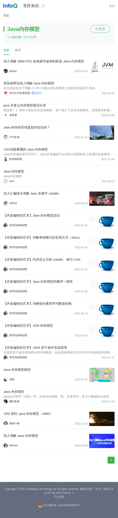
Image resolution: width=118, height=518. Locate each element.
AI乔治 (13, 203)
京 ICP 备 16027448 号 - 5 (59, 492)
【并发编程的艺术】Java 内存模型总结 (31, 215)
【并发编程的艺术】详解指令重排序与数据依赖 (37, 303)
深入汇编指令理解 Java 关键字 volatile (31, 193)
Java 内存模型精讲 (17, 369)
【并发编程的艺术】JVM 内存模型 (28, 325)
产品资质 (59, 496)
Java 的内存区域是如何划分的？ (26, 127)
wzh (11, 181)
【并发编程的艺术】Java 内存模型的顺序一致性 (38, 281)
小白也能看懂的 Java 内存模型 (25, 149)
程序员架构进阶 (18, 225)
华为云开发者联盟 (19, 93)
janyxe (13, 71)
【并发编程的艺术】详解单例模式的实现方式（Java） (42, 237)
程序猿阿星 (15, 159)
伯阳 (11, 379)
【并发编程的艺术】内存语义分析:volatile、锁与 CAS (41, 259)
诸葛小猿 (14, 423)
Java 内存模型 (13, 171)
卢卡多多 (14, 137)
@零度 (13, 115)
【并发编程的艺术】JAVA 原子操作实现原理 (35, 347)
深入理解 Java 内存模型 (20, 435)
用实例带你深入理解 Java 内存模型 (28, 83)
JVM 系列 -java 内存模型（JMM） (28, 413)
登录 (112, 6)
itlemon (13, 445)
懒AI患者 (14, 401)
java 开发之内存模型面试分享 (24, 105)
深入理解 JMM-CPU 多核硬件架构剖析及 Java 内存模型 (43, 61)
